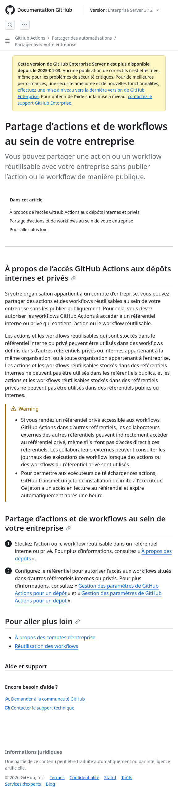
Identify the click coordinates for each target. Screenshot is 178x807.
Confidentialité (84, 777)
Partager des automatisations (82, 38)
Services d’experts (23, 784)
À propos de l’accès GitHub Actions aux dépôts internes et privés (88, 273)
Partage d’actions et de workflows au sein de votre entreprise (85, 523)
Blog (50, 784)
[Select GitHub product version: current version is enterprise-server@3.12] (124, 10)
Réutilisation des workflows (46, 646)
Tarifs (126, 777)
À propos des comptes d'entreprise (55, 637)
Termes (57, 777)
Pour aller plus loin (42, 621)
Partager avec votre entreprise (45, 44)
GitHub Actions (30, 38)
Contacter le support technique (39, 708)
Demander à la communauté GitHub (45, 699)
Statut (110, 777)
